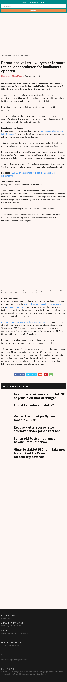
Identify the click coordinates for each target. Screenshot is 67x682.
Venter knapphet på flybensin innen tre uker (36, 418)
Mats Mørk (17, 76)
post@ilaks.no (6, 618)
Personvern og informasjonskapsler (14, 660)
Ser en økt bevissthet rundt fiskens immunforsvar (34, 440)
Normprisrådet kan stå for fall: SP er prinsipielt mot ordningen (39, 396)
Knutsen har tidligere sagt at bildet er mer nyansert (23, 322)
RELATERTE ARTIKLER (16, 386)
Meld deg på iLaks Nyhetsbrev (33, 2)
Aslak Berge (5, 626)
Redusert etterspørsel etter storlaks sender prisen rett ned (37, 429)
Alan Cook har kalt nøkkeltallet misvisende (42, 304)
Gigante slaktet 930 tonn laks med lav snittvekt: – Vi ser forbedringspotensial (40, 453)
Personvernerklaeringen (9, 655)
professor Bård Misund (16, 307)
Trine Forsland (6, 645)
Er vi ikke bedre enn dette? (34, 405)
